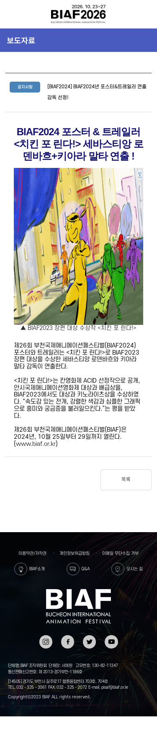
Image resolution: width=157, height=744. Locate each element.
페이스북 (67, 641)
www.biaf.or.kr (36, 444)
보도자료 (21, 40)
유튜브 (111, 638)
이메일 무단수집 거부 (120, 553)
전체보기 (11, 14)
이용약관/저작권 (32, 553)
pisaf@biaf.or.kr (115, 687)
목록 (126, 479)
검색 (145, 14)
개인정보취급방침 (74, 553)
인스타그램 (45, 641)
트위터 (89, 638)
